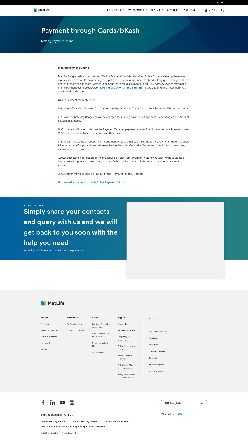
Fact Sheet (153, 338)
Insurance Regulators (156, 365)
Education (45, 324)
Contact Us (153, 358)
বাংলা (212, 2)
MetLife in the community (158, 331)
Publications (153, 345)
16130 (179, 414)
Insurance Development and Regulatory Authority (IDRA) (73, 426)
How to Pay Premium (75, 331)
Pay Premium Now (74, 324)
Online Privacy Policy (53, 422)
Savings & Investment (50, 331)
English (220, 2)
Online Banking (133, 87)
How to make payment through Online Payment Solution (92, 182)
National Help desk (156, 371)
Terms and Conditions (117, 422)
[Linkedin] (52, 403)
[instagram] (71, 403)
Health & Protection (49, 337)
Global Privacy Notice (85, 422)
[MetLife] (52, 304)
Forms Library (124, 324)
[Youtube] (62, 403)
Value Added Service (126, 331)
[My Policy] (210, 10)
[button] (115, 10)
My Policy (152, 318)
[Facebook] (43, 403)
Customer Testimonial (157, 351)
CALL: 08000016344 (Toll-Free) (57, 415)
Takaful (44, 349)
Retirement (45, 343)
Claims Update (98, 353)
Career (151, 325)
